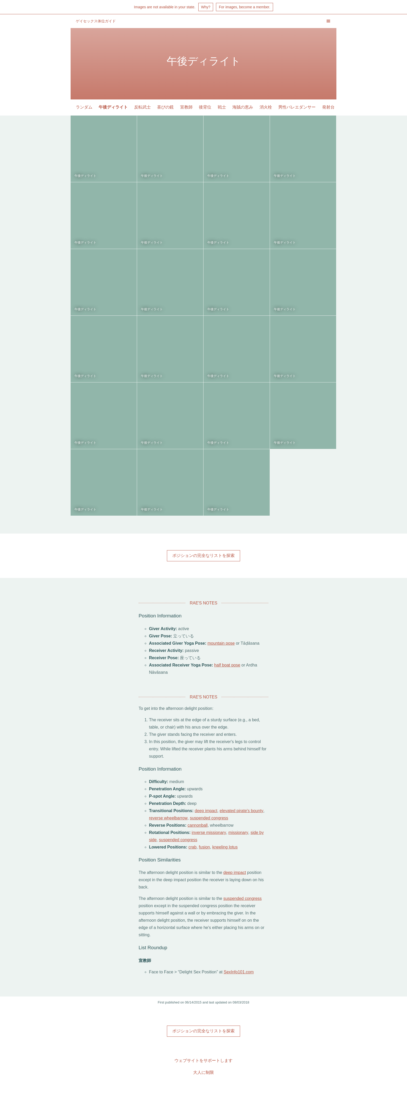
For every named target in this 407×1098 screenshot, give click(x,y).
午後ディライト (113, 107)
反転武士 (142, 107)
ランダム (84, 107)
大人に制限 (203, 1072)
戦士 (222, 107)
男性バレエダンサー (297, 107)
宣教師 (186, 107)
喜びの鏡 (165, 107)
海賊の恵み (242, 107)
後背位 (205, 107)
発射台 (328, 107)
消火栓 (266, 107)
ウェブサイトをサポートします (203, 1060)
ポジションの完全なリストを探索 (203, 555)
